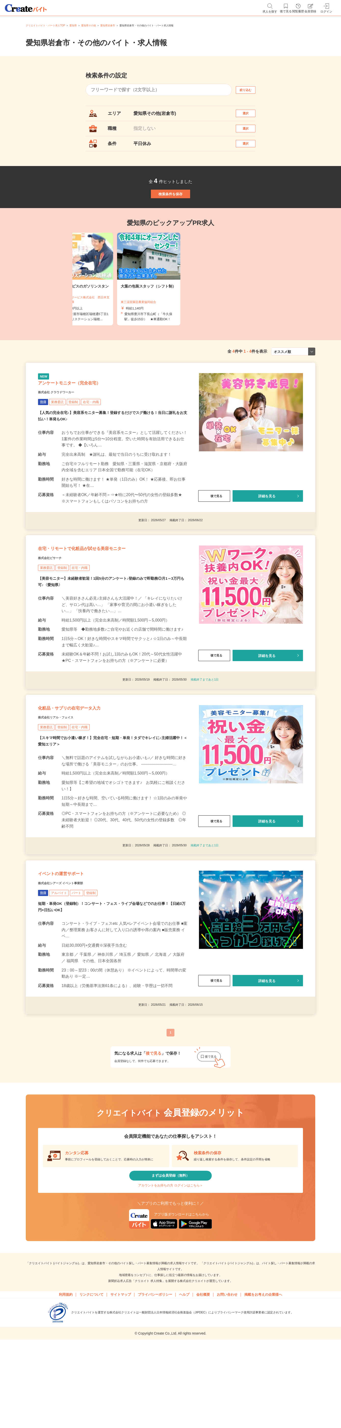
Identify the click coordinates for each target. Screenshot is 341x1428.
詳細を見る (267, 529)
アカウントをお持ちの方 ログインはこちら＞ (170, 1256)
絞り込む (250, 90)
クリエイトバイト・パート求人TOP (45, 25)
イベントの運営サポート (74, 932)
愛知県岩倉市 (107, 25)
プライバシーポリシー (155, 1369)
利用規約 (66, 1369)
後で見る (214, 529)
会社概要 (203, 1369)
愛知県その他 (88, 25)
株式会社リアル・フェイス (64, 769)
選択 (250, 116)
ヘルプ (184, 1369)
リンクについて (91, 1369)
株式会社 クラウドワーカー (65, 424)
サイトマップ (120, 1369)
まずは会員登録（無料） (170, 1241)
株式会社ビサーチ (55, 600)
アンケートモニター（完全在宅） (86, 412)
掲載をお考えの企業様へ (263, 1369)
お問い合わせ (227, 1369)
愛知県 (73, 25)
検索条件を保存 (170, 212)
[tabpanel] (170, 303)
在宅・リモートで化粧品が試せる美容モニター (106, 588)
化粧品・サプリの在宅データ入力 (86, 756)
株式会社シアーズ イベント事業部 (71, 944)
